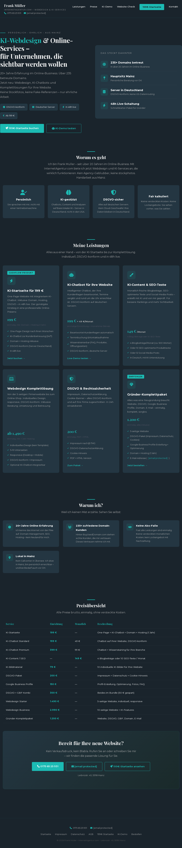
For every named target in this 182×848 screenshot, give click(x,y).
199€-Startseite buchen (22, 128)
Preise (93, 6)
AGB (91, 834)
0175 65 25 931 (12, 13)
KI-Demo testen (64, 128)
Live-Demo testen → (79, 358)
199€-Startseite (151, 7)
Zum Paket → (75, 465)
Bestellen (136, 834)
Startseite (45, 834)
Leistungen (78, 6)
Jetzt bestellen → (137, 465)
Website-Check (126, 6)
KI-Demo (107, 6)
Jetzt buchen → (16, 358)
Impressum (61, 834)
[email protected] (157, 458)
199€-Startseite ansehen (127, 766)
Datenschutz (78, 834)
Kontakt (173, 6)
